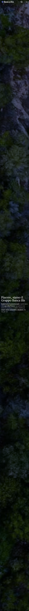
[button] (21, 2)
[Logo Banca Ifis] (7, 1)
